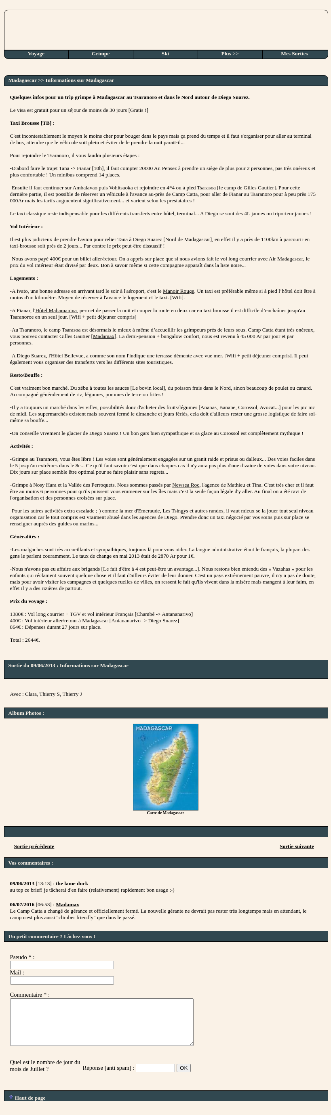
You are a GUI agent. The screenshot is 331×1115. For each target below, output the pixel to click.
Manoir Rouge (178, 291)
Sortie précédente (34, 846)
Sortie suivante (297, 846)
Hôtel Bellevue (67, 356)
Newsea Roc (185, 485)
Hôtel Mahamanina (56, 310)
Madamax (103, 336)
